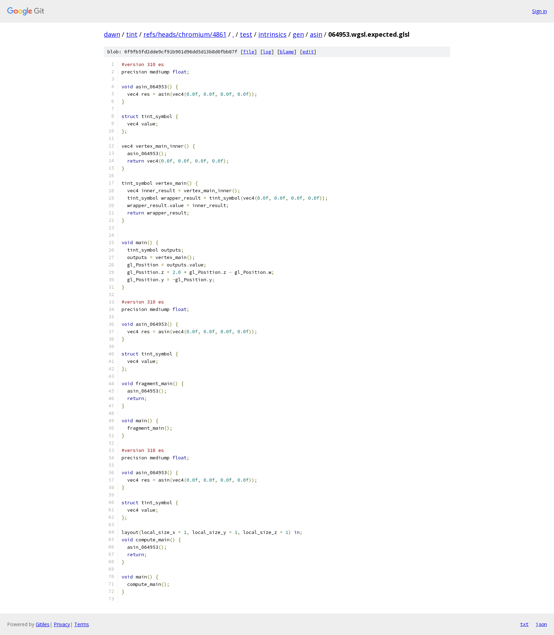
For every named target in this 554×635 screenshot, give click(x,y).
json (541, 624)
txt (524, 624)
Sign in (539, 11)
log (267, 52)
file (248, 52)
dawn (112, 34)
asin (316, 34)
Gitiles (42, 624)
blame (287, 52)
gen (298, 34)
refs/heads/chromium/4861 (184, 34)
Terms (81, 624)
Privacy (62, 624)
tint (131, 34)
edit (308, 52)
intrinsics (272, 34)
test (246, 34)
